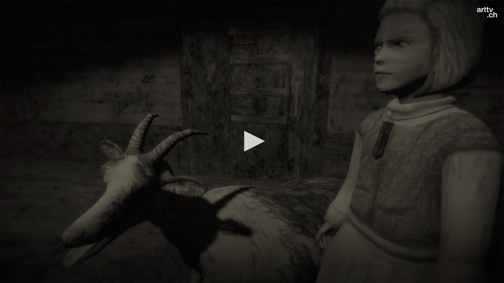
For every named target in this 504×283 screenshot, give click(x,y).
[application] (252, 141)
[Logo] (487, 12)
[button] (252, 141)
